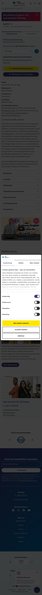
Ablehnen (21, 336)
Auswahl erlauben (21, 329)
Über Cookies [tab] (34, 263)
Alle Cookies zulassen (21, 323)
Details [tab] (21, 263)
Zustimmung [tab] (7, 263)
